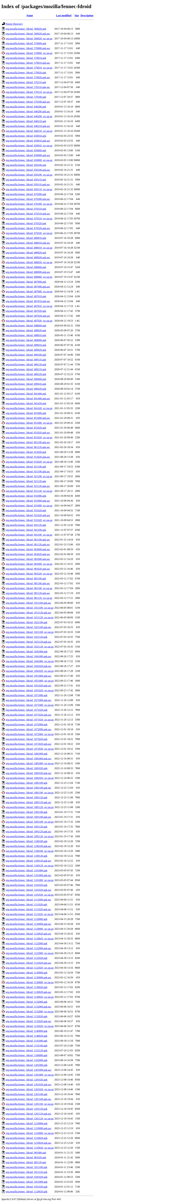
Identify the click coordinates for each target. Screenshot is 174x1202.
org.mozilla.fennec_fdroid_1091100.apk (26, 812)
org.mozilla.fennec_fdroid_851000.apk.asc (28, 418)
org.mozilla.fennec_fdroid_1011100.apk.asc (28, 602)
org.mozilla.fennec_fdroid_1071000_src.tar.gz (30, 705)
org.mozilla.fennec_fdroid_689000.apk (26, 340)
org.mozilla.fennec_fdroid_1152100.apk (26, 1045)
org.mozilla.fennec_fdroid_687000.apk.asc (28, 286)
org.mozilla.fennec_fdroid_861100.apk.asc (28, 442)
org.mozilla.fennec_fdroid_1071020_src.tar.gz (30, 719)
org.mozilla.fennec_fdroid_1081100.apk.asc (28, 787)
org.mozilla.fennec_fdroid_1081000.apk (26, 753)
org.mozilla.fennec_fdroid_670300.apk (26, 194)
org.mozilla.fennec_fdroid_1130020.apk (26, 987)
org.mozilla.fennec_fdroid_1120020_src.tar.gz (30, 938)
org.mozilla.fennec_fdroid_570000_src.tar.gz (29, 53)
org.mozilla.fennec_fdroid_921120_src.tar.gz (29, 491)
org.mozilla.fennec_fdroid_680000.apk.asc (28, 272)
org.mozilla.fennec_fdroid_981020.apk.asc (28, 568)
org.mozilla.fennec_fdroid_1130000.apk (26, 972)
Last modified (63, 15)
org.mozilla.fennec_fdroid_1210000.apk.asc (28, 1128)
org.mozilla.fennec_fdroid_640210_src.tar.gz (29, 131)
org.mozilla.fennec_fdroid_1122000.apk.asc (28, 948)
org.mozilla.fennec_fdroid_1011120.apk (26, 1172)
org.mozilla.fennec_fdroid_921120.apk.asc (28, 486)
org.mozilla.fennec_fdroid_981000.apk (26, 1152)
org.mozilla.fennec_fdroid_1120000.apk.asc (28, 924)
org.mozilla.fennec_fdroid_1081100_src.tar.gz (30, 792)
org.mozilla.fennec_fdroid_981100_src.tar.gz (29, 588)
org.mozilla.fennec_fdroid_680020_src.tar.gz (29, 262)
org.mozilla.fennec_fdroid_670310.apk (26, 208)
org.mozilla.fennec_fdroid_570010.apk (26, 58)
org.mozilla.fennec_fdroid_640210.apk (26, 121)
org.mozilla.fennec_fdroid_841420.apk (26, 403)
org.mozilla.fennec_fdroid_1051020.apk (26, 1186)
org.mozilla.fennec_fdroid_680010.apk (26, 238)
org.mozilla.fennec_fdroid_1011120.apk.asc (28, 612)
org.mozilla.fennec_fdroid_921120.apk (26, 481)
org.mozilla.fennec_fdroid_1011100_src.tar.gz (29, 607)
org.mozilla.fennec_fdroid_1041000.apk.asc (28, 656)
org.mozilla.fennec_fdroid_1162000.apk (26, 1060)
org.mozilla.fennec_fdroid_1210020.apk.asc (28, 1143)
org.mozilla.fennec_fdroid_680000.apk (26, 267)
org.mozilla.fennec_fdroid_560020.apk (26, 28)
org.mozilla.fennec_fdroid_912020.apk (26, 452)
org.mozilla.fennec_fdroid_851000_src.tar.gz (29, 422)
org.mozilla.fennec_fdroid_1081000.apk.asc (28, 758)
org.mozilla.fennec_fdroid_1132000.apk (26, 1001)
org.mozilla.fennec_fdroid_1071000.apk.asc (28, 700)
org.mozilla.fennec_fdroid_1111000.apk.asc (28, 899)
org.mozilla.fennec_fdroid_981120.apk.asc (28, 593)
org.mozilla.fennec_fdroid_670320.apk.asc (28, 228)
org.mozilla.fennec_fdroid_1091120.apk (26, 826)
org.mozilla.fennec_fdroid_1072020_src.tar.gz (30, 748)
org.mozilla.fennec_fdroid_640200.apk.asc (28, 111)
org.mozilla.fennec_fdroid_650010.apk (26, 135)
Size (77, 15)
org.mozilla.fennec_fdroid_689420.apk (26, 388)
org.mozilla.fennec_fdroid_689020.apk (26, 350)
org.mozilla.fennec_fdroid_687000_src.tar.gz (29, 291)
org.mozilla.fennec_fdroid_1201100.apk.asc (28, 1099)
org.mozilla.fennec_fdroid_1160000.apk (26, 1055)
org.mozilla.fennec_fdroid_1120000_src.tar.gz (30, 928)
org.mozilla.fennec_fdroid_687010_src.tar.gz (29, 306)
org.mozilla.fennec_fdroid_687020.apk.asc (28, 315)
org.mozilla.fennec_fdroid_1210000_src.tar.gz (30, 1133)
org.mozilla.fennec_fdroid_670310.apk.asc (28, 213)
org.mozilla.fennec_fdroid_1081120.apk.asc (28, 802)
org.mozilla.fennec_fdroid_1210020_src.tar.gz (30, 1147)
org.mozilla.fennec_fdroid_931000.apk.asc (28, 500)
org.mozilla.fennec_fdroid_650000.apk (26, 150)
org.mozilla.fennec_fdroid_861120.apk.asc (28, 447)
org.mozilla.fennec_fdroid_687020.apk (26, 311)
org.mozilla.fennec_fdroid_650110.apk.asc (28, 184)
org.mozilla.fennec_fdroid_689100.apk (26, 354)
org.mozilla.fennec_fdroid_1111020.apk (26, 904)
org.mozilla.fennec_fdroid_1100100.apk (26, 841)
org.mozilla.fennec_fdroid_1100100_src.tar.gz (30, 851)
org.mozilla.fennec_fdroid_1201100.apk (26, 1094)
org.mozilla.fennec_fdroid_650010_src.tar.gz (29, 145)
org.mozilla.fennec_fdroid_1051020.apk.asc (28, 685)
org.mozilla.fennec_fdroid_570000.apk (26, 43)
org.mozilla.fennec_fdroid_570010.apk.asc (28, 62)
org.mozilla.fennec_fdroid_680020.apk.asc (28, 257)
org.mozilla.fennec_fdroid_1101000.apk (26, 870)
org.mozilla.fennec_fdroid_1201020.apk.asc (28, 1084)
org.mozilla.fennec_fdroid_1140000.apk (26, 1031)
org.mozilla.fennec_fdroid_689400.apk (26, 379)
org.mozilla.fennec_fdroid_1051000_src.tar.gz (30, 680)
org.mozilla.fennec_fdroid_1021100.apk (26, 622)
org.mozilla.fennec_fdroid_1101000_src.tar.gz (30, 880)
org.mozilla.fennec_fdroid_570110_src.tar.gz (29, 92)
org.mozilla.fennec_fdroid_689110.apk (26, 359)
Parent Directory (14, 24)
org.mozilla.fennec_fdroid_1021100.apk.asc (28, 627)
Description (87, 15)
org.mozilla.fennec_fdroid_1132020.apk (26, 1016)
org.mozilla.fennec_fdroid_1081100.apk (26, 782)
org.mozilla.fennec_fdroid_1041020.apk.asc (28, 666)
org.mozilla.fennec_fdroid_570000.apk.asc (28, 48)
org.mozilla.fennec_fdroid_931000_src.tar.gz (29, 505)
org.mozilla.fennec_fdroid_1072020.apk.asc (28, 744)
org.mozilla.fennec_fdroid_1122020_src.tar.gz (30, 967)
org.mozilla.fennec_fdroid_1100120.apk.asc (28, 860)
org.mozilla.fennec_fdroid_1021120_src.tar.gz (30, 646)
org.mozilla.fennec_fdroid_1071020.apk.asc (28, 714)
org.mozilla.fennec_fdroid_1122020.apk (26, 958)
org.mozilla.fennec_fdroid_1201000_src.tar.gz (30, 1074)
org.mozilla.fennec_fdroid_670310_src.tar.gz (29, 218)
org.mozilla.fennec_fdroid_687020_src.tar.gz (29, 320)
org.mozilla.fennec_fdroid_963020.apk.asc (28, 554)
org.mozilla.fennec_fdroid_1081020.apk (26, 768)
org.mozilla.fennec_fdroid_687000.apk (26, 281)
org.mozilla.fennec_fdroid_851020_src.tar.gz (29, 437)
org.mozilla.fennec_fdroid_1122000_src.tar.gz (30, 953)
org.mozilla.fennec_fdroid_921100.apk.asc (28, 471)
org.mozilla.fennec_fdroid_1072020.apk (26, 739)
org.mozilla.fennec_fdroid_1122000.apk (26, 943)
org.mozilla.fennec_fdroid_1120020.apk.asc (28, 933)
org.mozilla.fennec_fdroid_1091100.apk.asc (28, 817)
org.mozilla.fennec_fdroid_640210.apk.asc (28, 126)
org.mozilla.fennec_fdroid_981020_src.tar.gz (29, 573)
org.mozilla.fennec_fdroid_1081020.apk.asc (28, 773)
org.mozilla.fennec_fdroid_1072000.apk (26, 724)
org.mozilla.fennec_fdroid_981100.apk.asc (28, 583)
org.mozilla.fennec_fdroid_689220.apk (26, 374)
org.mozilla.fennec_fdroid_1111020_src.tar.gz (29, 914)
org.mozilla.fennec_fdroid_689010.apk (26, 345)
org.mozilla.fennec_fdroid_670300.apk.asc (28, 199)
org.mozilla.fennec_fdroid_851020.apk (26, 427)
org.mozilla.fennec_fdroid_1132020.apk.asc (28, 1021)
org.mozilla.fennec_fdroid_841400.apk (26, 393)
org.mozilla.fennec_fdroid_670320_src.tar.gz (29, 233)
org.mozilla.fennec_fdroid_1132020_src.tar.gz (30, 1026)
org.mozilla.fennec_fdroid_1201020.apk (26, 1079)
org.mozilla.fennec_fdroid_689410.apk (26, 384)
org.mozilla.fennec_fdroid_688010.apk (26, 335)
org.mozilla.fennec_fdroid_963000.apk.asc (28, 549)
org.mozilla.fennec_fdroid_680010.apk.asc (28, 242)
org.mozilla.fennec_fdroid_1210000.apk (26, 1123)
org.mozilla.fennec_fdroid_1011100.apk (26, 1167)
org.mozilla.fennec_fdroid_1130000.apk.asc (28, 977)
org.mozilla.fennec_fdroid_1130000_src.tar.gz (30, 982)
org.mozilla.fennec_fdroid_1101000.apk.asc (28, 875)
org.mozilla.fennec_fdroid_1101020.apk (26, 885)
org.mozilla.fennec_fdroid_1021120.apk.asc (28, 641)
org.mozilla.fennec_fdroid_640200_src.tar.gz (29, 116)
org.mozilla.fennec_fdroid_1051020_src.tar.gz (30, 690)
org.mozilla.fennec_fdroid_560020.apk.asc (28, 33)
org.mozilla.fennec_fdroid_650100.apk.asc (28, 169)
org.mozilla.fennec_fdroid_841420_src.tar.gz (29, 408)
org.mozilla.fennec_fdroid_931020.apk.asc (28, 515)
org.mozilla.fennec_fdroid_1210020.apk (26, 1138)
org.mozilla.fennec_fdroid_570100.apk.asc (28, 101)
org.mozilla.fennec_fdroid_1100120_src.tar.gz (30, 865)
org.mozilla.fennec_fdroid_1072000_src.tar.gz (30, 734)
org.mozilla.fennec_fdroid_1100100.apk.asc (28, 846)
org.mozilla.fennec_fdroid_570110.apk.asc (28, 87)
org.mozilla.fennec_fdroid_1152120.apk (26, 1050)
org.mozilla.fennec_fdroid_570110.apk (26, 82)
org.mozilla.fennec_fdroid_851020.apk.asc (28, 432)
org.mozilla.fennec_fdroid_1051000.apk (26, 1181)
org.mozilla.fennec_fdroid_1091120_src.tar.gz (30, 836)
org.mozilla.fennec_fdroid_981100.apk (26, 578)
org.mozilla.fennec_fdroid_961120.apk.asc (28, 544)
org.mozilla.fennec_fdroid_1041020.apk (26, 1177)
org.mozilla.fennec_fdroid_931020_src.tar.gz (29, 520)
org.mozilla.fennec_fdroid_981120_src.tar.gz (29, 598)
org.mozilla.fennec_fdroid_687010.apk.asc (28, 301)
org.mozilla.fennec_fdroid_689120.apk (26, 364)
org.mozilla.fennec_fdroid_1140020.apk (26, 1035)
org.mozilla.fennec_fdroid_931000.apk (26, 495)
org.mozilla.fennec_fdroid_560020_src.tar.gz (29, 38)
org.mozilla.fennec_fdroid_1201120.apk (26, 1108)
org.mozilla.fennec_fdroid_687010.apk (26, 296)
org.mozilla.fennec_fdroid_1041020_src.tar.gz (30, 671)
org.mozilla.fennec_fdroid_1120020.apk (26, 1191)
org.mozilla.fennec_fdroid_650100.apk (26, 165)
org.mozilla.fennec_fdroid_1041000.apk (26, 651)
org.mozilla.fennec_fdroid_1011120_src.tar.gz (29, 617)
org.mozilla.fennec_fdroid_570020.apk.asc (28, 77)
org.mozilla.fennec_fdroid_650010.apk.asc (28, 140)
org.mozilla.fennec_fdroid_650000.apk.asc (28, 155)
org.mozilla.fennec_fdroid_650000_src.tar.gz (29, 160)
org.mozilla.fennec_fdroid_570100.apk (26, 97)
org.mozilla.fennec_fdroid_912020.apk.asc (28, 457)
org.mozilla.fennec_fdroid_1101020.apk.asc (28, 890)
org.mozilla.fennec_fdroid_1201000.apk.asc (28, 1070)
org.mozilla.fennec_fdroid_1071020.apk (26, 710)
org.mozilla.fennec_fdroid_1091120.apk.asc (28, 831)
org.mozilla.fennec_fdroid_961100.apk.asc (28, 539)
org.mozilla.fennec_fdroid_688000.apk (26, 325)
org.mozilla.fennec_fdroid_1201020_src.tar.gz (30, 1089)
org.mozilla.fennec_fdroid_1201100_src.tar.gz (30, 1104)
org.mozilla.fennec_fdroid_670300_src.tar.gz (29, 204)
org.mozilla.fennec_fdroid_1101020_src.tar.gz (30, 894)
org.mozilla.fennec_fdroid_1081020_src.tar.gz (30, 778)
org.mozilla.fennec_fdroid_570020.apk (26, 72)
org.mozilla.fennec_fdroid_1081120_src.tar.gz (30, 807)
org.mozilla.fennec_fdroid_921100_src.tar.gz (29, 476)
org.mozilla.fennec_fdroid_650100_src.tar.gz (29, 174)
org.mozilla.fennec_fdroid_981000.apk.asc (28, 559)
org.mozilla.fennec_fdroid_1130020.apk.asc (28, 992)
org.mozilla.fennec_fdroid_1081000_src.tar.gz (30, 763)
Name (29, 15)
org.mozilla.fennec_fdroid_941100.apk (26, 530)
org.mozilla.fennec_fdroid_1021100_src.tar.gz (30, 632)
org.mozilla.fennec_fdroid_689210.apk (26, 369)
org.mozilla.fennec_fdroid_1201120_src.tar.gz (30, 1118)
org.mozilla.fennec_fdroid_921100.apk (26, 466)
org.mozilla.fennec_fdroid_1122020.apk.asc (28, 963)
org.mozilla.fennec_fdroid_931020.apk (26, 510)
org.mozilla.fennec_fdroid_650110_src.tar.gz (29, 189)
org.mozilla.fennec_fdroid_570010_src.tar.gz (29, 67)
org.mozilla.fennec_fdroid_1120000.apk (26, 919)
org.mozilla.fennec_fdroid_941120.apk (26, 525)
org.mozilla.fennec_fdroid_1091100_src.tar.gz (30, 821)
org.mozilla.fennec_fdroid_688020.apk (26, 330)
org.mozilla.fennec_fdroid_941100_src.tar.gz (29, 534)
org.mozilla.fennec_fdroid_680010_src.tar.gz (29, 247)
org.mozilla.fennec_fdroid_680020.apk (26, 252)
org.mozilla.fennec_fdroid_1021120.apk (26, 637)
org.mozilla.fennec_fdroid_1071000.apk (26, 695)
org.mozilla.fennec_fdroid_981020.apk (26, 1157)
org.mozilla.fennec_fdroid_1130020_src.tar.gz (30, 997)
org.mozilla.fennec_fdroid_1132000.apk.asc (28, 1006)
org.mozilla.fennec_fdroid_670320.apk (26, 223)
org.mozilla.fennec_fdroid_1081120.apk (26, 797)
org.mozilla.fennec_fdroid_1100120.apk (26, 855)
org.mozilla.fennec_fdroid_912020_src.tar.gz (29, 461)
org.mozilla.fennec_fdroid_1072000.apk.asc (28, 729)
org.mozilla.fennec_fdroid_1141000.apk (26, 1040)
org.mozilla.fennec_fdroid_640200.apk (26, 106)
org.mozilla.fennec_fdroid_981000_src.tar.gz (29, 564)
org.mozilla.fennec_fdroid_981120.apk (26, 1162)
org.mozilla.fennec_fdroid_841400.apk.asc (28, 398)
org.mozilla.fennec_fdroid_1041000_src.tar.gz (30, 661)
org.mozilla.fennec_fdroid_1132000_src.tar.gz (30, 1011)
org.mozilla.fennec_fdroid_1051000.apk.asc (28, 675)
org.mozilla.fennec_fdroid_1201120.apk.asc (28, 1113)
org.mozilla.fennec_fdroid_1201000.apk (26, 1065)
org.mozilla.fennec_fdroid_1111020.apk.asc (28, 909)
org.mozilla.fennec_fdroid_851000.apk (26, 413)
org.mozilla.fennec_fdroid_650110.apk (26, 179)
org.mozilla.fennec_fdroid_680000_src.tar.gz (29, 277)
